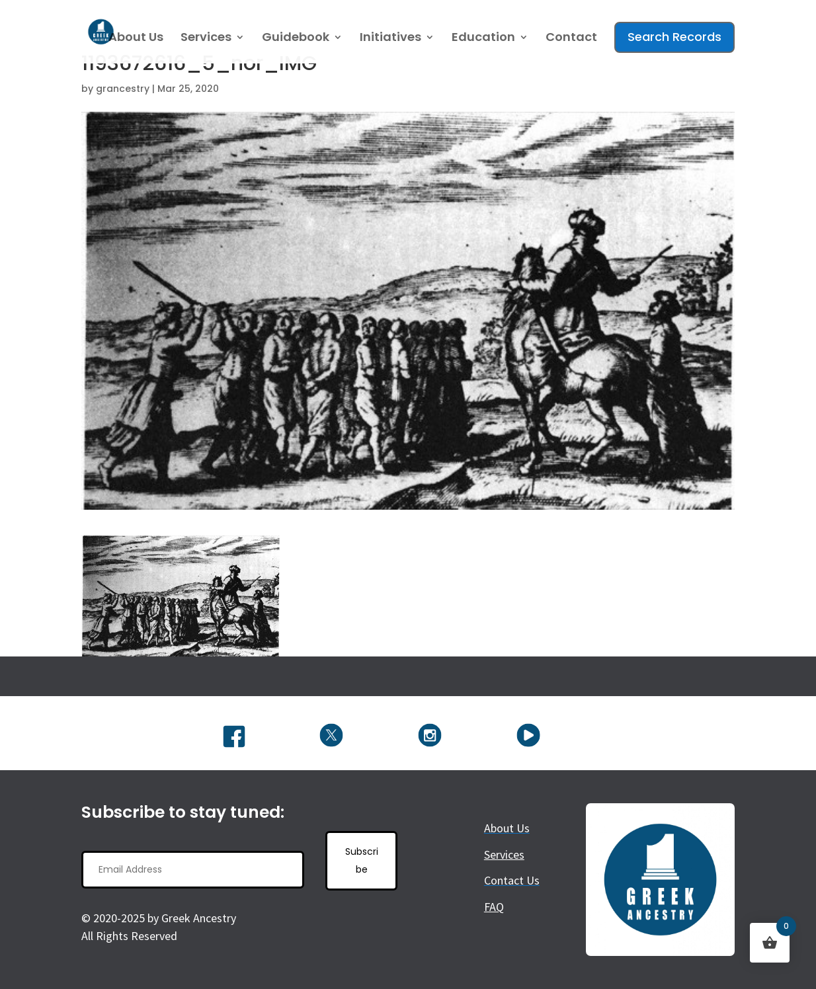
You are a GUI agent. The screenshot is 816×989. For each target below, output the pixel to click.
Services (206, 38)
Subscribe (361, 860)
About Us (135, 38)
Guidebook (295, 38)
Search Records (674, 36)
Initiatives (390, 38)
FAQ (494, 906)
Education (483, 38)
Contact (571, 38)
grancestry (122, 88)
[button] (180, 595)
